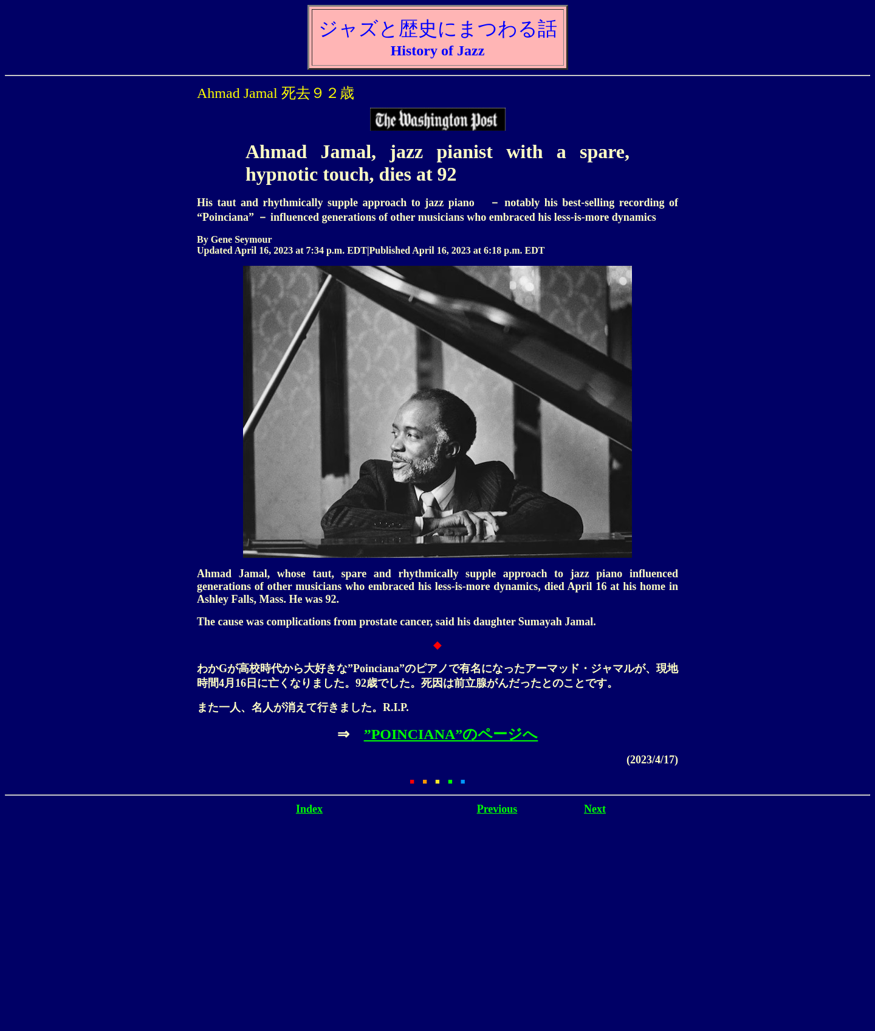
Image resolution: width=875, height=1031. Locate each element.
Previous (497, 809)
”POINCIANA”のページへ (451, 734)
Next (595, 809)
